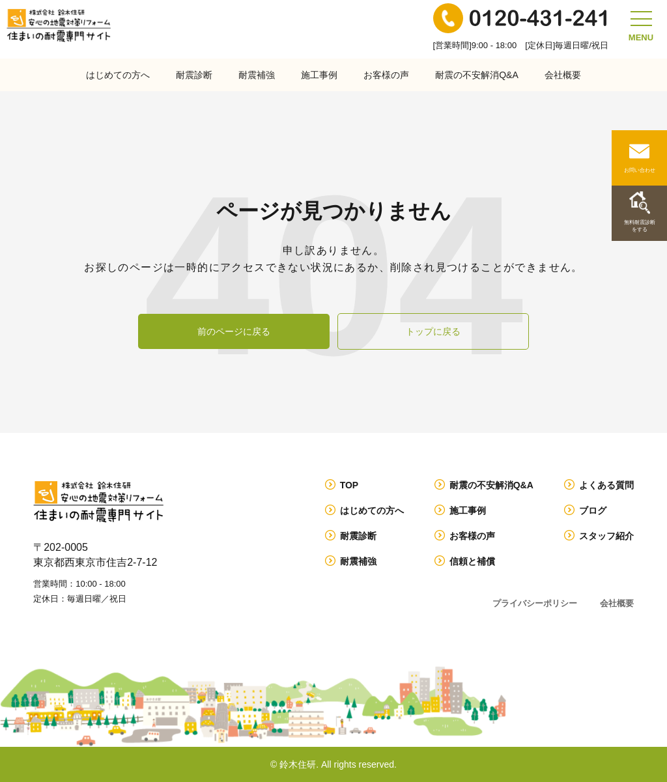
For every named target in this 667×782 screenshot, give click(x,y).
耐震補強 (256, 75)
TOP (349, 485)
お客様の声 (386, 75)
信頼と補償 (472, 561)
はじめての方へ (118, 75)
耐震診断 (194, 75)
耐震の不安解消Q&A (476, 75)
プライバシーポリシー (534, 603)
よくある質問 (606, 485)
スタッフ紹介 (606, 536)
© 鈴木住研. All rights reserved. (333, 764)
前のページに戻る (233, 331)
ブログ (592, 510)
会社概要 (563, 75)
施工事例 (319, 75)
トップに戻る (433, 331)
